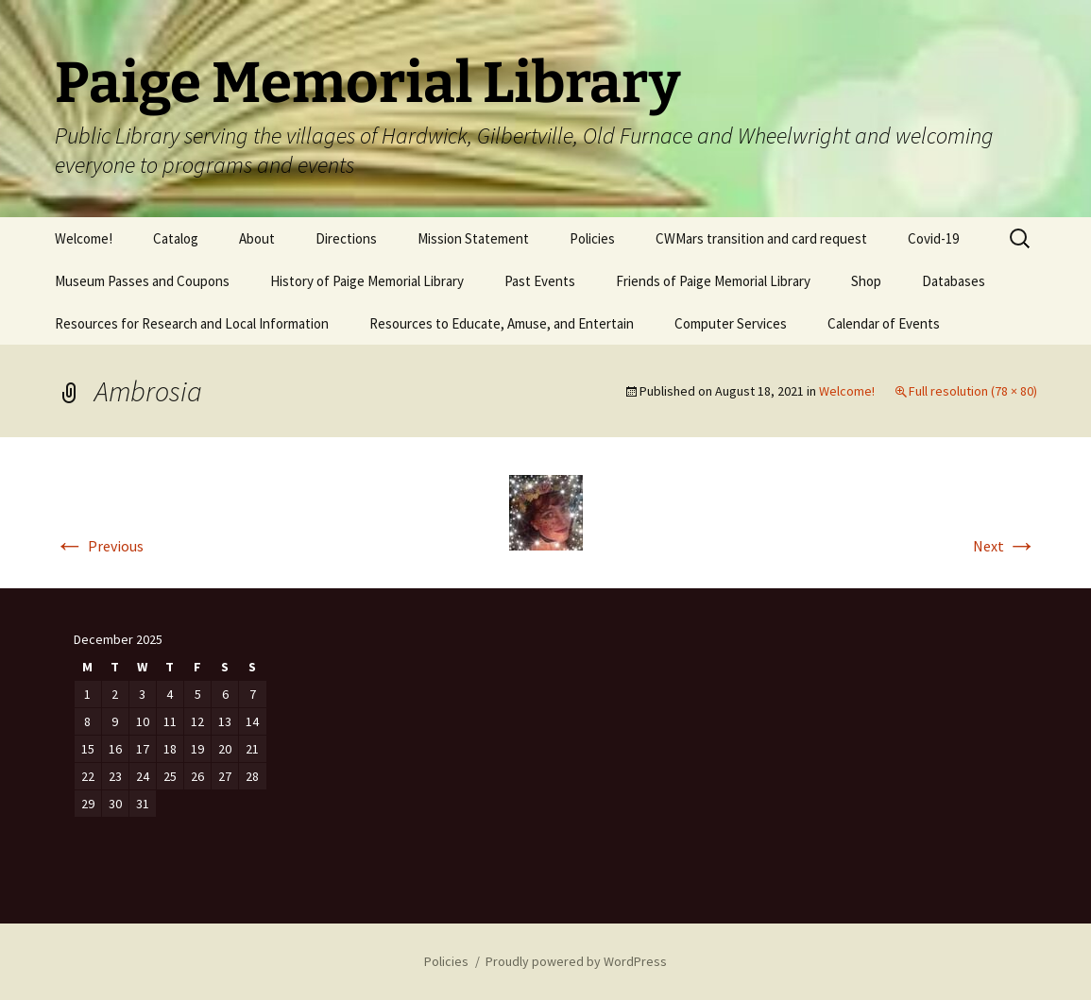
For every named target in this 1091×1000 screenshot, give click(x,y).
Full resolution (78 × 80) (973, 390)
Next (1005, 545)
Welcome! (83, 238)
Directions (346, 238)
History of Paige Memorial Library (367, 281)
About (257, 238)
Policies (592, 238)
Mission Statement (473, 238)
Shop (866, 281)
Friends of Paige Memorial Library (713, 281)
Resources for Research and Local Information (192, 323)
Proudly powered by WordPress (576, 961)
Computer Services (730, 323)
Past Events (539, 281)
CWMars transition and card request (761, 238)
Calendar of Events (883, 323)
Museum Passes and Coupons (142, 281)
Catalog (175, 238)
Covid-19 (933, 238)
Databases (953, 281)
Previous (99, 545)
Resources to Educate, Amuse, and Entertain (501, 323)
